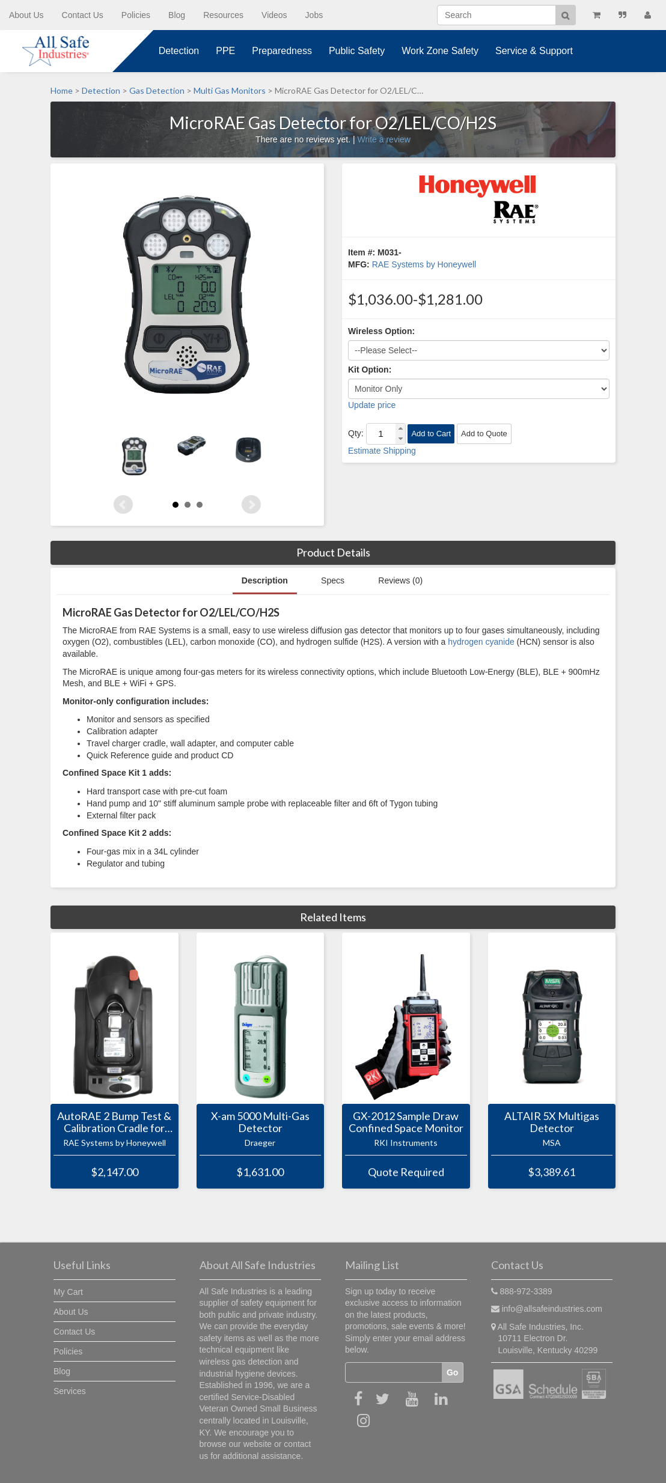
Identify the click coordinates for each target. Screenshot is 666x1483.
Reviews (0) (400, 580)
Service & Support (534, 51)
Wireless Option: (381, 331)
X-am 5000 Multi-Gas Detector (260, 1122)
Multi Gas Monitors (230, 90)
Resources (223, 15)
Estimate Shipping (382, 450)
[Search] (496, 15)
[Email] (393, 1372)
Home (61, 90)
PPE (225, 51)
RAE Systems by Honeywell (424, 264)
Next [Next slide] (251, 504)
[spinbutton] (381, 434)
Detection (179, 51)
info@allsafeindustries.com (551, 1309)
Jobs (314, 15)
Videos (274, 15)
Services (69, 1391)
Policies (135, 15)
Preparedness (282, 51)
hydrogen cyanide (481, 642)
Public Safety (357, 51)
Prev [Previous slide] (123, 504)
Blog (176, 15)
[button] (400, 429)
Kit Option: (369, 369)
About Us (26, 15)
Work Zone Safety (440, 51)
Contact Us (82, 15)
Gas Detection (157, 90)
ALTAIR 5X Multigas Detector (551, 1122)
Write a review (383, 139)
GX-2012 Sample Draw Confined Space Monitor (406, 1122)
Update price (372, 405)
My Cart (68, 1292)
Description (265, 580)
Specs (332, 580)
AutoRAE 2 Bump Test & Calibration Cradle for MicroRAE (114, 1122)
